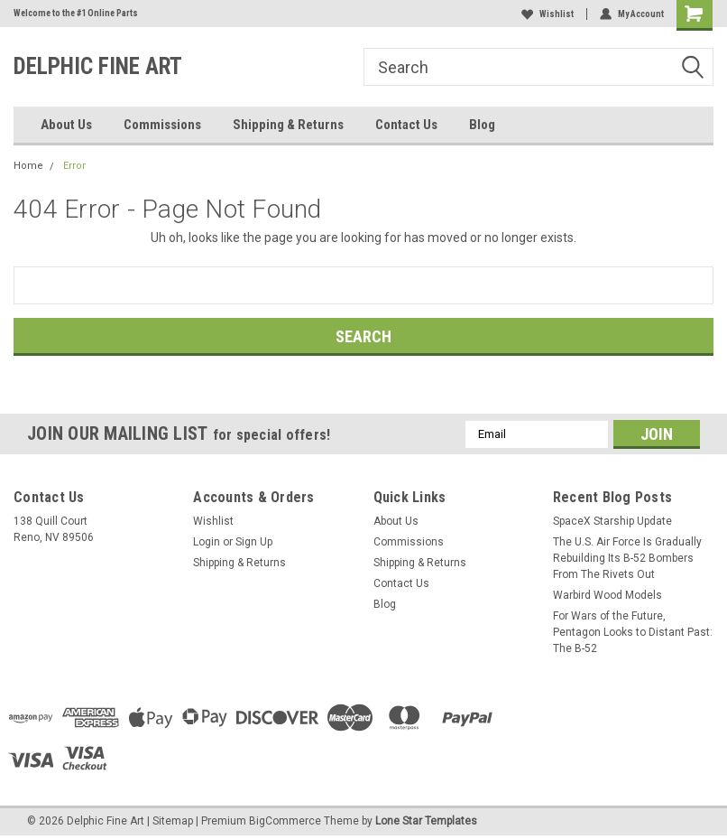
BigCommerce (285, 821)
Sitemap (172, 821)
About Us (66, 125)
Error (74, 166)
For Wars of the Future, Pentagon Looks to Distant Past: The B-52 (633, 632)
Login (206, 542)
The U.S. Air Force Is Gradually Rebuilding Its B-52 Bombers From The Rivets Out (627, 558)
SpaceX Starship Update (612, 521)
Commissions (162, 125)
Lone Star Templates (426, 821)
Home (28, 166)
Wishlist (547, 14)
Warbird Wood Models (607, 595)
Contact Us (406, 125)
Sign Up (253, 542)
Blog (482, 125)
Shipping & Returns (288, 125)
